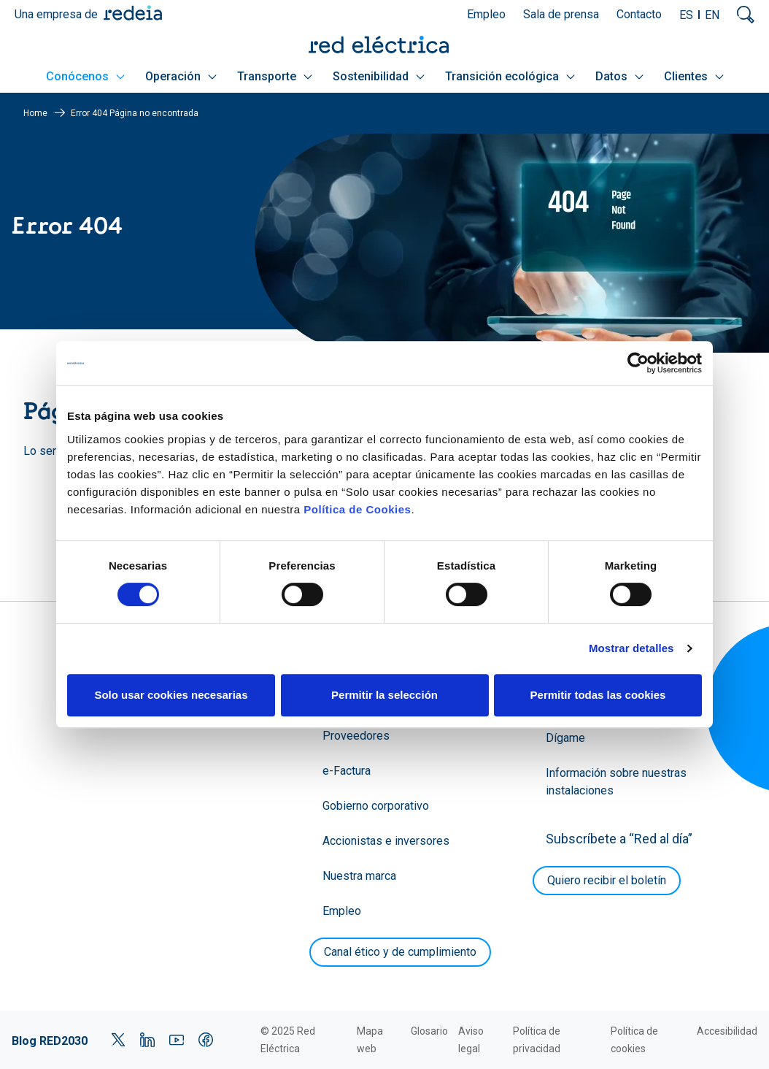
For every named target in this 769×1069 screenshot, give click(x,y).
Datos (619, 76)
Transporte (274, 76)
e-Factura (346, 771)
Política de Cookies (357, 509)
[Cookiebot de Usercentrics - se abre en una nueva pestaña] (638, 363)
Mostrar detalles (631, 648)
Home (35, 113)
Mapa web (370, 1039)
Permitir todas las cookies (598, 695)
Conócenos (85, 76)
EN (712, 15)
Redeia (133, 13)
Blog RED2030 (50, 1041)
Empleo (486, 14)
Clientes (694, 76)
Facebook (205, 1039)
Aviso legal (471, 1039)
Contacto (639, 14)
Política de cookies (634, 1039)
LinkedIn (147, 1039)
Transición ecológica (510, 76)
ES (686, 15)
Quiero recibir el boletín (606, 880)
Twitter (118, 1039)
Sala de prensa (561, 14)
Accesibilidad (727, 1031)
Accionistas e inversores (385, 841)
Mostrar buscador (745, 14)
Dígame (565, 738)
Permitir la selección (384, 695)
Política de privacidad (536, 1039)
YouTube (176, 1039)
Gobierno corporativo (375, 806)
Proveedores (356, 736)
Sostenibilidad (379, 76)
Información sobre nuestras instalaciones (616, 781)
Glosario (429, 1031)
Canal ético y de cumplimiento (400, 952)
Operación (181, 76)
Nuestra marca (359, 876)
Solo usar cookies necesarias (170, 695)
